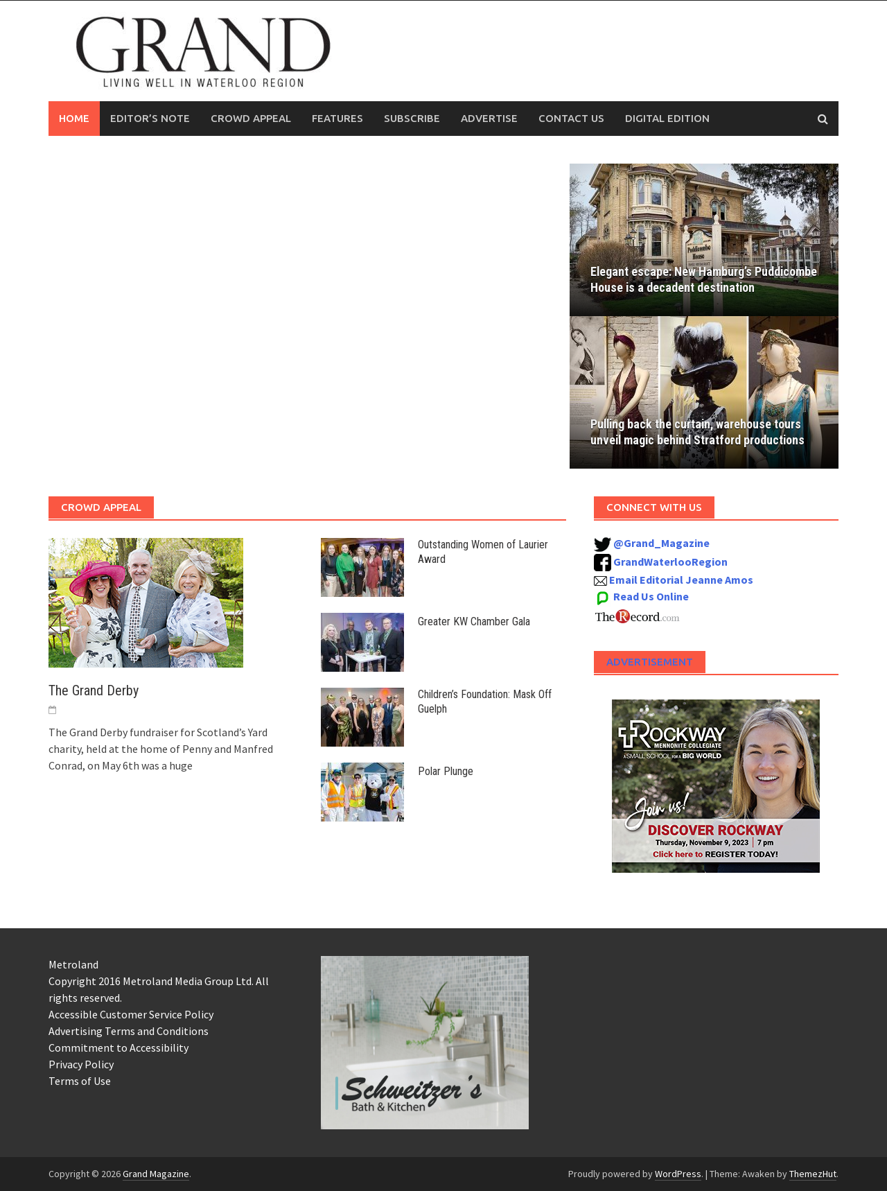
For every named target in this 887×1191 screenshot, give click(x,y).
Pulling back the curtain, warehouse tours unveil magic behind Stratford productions (699, 432)
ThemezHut (812, 1173)
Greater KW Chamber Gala (474, 621)
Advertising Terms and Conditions (129, 1031)
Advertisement (649, 662)
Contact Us (571, 118)
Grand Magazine (156, 1173)
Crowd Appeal (251, 118)
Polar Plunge (445, 771)
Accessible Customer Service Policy (131, 1014)
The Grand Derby (94, 690)
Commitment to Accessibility (118, 1047)
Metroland (73, 964)
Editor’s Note (150, 118)
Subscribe (412, 118)
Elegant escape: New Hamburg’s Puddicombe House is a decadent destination (675, 271)
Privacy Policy (81, 1064)
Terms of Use (80, 1081)
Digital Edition (667, 118)
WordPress (678, 1173)
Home (74, 118)
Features (337, 118)
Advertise (489, 118)
